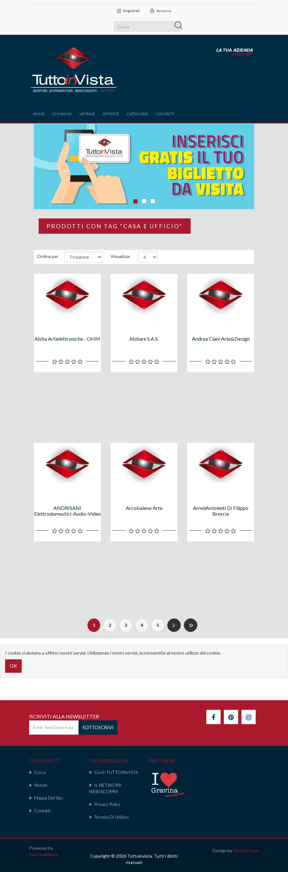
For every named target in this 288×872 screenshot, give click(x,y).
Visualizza (120, 256)
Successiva (174, 625)
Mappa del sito (46, 797)
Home (39, 113)
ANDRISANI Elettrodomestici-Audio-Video (67, 511)
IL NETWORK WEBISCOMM (105, 788)
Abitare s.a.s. (144, 339)
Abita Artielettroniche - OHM (67, 339)
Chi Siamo (62, 113)
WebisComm (246, 850)
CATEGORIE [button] (137, 113)
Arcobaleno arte (144, 508)
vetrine (87, 113)
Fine (190, 625)
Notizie (38, 785)
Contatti (165, 113)
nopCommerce (43, 854)
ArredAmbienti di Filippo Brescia (220, 511)
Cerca (37, 772)
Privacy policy (104, 804)
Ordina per (47, 256)
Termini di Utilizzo (109, 817)
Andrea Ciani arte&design (221, 339)
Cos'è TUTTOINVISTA (113, 772)
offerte (110, 113)
